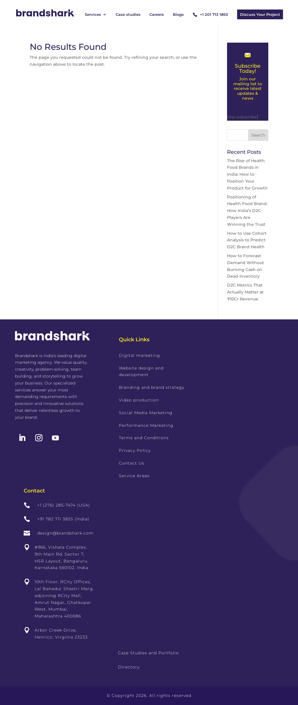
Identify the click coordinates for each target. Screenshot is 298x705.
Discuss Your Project (260, 14)
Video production (139, 400)
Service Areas (134, 475)
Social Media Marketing (146, 412)
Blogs (178, 14)
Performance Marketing (146, 425)
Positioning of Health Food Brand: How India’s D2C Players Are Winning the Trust (247, 210)
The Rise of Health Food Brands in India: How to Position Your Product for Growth (247, 174)
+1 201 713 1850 (214, 14)
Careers (156, 14)
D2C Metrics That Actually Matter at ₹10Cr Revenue (245, 292)
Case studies (128, 14)
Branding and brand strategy (151, 387)
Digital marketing (139, 355)
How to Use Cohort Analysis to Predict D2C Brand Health (247, 240)
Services (93, 14)
